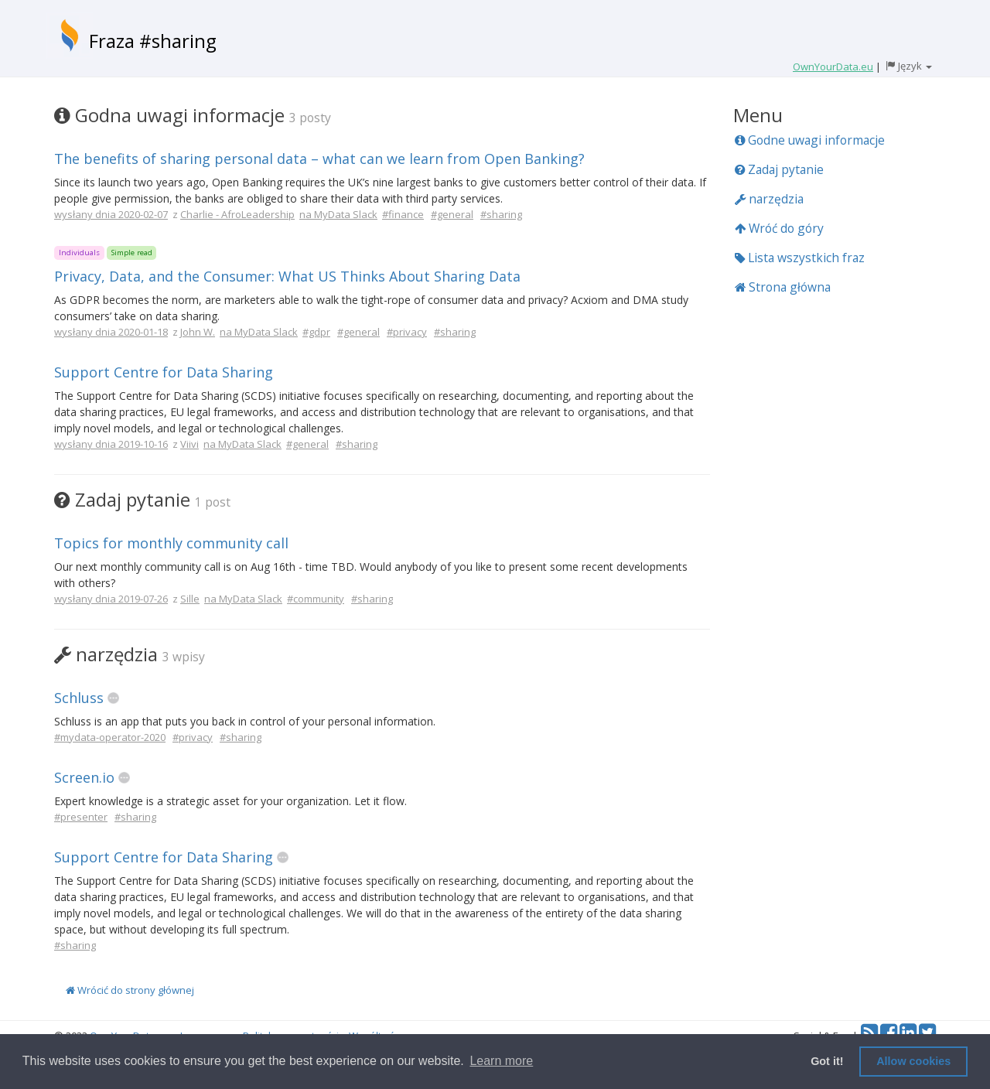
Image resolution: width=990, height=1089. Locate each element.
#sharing (501, 214)
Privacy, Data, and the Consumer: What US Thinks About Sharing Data (287, 276)
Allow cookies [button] (913, 1061)
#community (315, 599)
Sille (190, 599)
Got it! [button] (827, 1061)
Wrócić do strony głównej (130, 990)
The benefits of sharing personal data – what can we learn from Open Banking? (319, 158)
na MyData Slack (338, 214)
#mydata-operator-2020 (110, 737)
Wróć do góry (779, 228)
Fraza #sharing (153, 40)
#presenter (81, 817)
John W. (197, 332)
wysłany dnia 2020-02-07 (111, 214)
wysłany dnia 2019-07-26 (111, 599)
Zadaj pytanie (779, 169)
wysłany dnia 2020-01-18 (111, 332)
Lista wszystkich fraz (800, 257)
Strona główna (783, 286)
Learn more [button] (501, 1060)
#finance (403, 214)
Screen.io (84, 777)
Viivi (189, 444)
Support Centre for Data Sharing (163, 372)
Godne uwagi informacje (810, 139)
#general (452, 214)
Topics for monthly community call (171, 543)
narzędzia (769, 198)
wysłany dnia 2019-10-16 (111, 444)
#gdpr (316, 332)
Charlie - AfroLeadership (237, 214)
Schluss (79, 697)
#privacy (407, 332)
